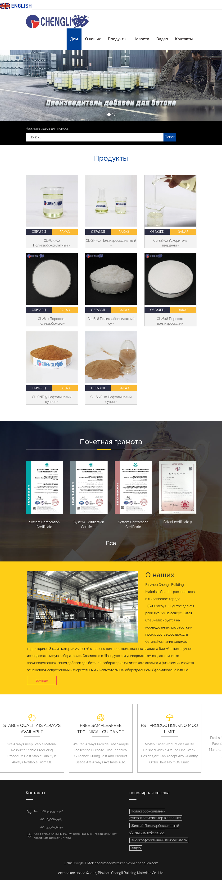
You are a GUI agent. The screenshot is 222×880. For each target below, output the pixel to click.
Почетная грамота (111, 442)
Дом (74, 39)
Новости (141, 39)
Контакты (184, 39)
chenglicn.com (147, 863)
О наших (93, 39)
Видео (162, 39)
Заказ (65, 232)
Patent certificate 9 (177, 522)
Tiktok (89, 863)
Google (78, 863)
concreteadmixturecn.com (115, 863)
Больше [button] (42, 680)
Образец (39, 231)
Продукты (117, 39)
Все (111, 543)
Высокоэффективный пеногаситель (159, 840)
